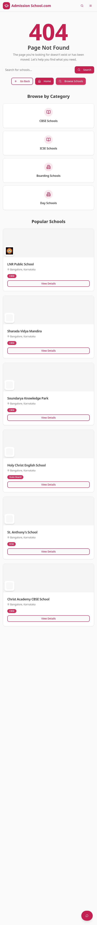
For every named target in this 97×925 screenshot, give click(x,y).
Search (84, 69)
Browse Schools (71, 81)
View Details (48, 283)
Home (44, 81)
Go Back (22, 81)
